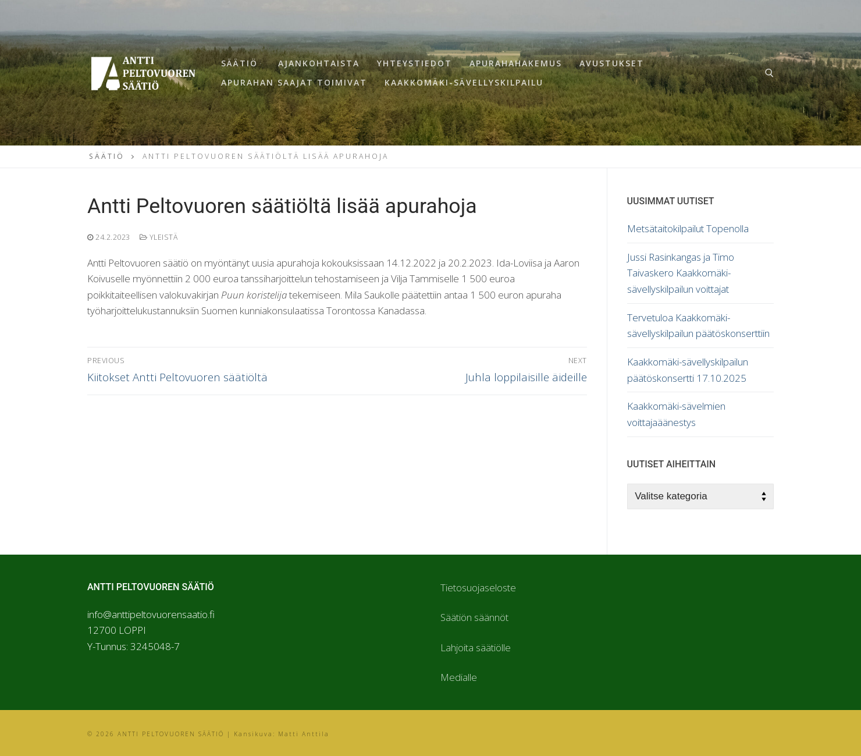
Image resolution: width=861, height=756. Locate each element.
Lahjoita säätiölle (475, 647)
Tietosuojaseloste (478, 587)
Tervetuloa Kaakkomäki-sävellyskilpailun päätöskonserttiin (698, 325)
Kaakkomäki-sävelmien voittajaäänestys (676, 414)
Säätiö (106, 156)
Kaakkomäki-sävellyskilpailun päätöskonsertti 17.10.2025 (687, 370)
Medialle (458, 677)
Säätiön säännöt (474, 617)
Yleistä (159, 237)
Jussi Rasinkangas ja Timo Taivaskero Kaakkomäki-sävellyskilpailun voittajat (680, 273)
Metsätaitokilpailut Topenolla (688, 228)
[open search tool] (769, 73)
